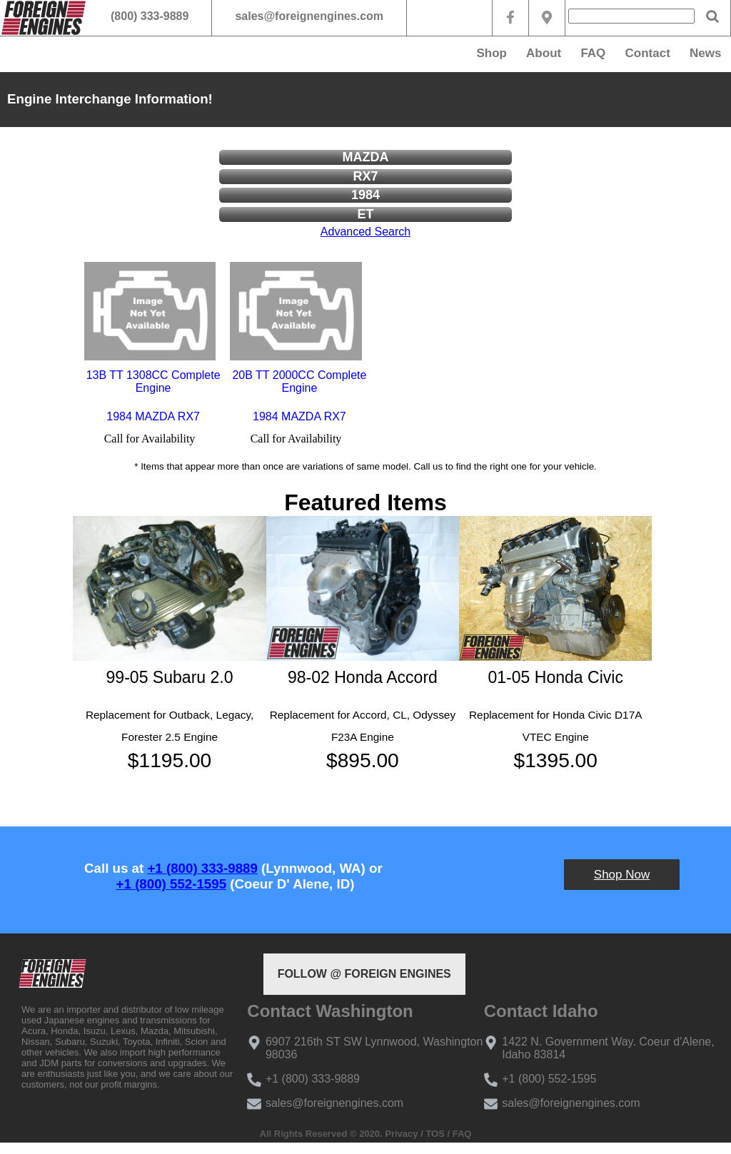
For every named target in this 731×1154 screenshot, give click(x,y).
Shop (491, 53)
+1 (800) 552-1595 (171, 883)
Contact (647, 53)
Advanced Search (365, 232)
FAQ (592, 53)
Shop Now (622, 874)
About (543, 53)
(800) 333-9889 (149, 16)
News (705, 53)
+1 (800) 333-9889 (202, 868)
